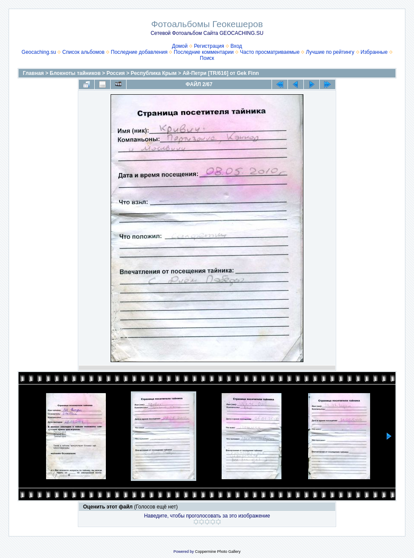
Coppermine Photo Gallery (218, 551)
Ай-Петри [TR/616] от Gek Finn (220, 73)
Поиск (207, 58)
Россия (115, 73)
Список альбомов (83, 52)
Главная (33, 73)
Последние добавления (139, 52)
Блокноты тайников (75, 73)
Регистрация (209, 46)
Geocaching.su (39, 52)
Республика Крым (154, 73)
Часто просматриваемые (270, 52)
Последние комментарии (204, 52)
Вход (236, 46)
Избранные (374, 52)
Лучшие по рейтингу (330, 52)
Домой (180, 46)
